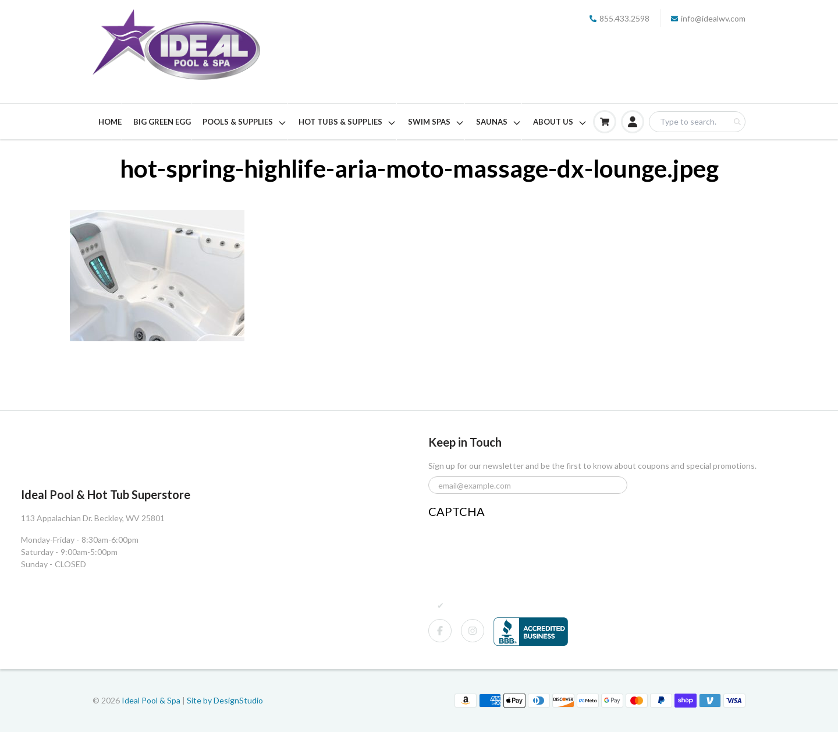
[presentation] (516, 544)
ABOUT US (560, 122)
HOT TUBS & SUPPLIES (347, 122)
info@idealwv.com (708, 18)
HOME (110, 121)
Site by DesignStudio (225, 700)
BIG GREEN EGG (162, 121)
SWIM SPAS (436, 122)
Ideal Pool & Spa (152, 700)
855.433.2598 (619, 18)
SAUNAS (498, 122)
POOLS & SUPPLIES (245, 122)
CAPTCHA (456, 511)
